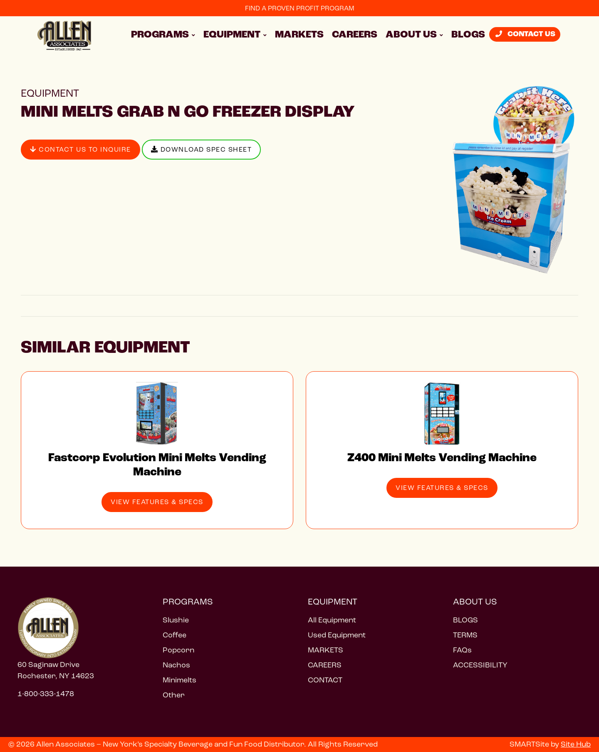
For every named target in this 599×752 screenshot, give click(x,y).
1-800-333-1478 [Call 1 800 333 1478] (45, 693)
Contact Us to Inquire (80, 149)
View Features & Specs (157, 502)
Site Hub (576, 744)
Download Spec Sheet (201, 149)
